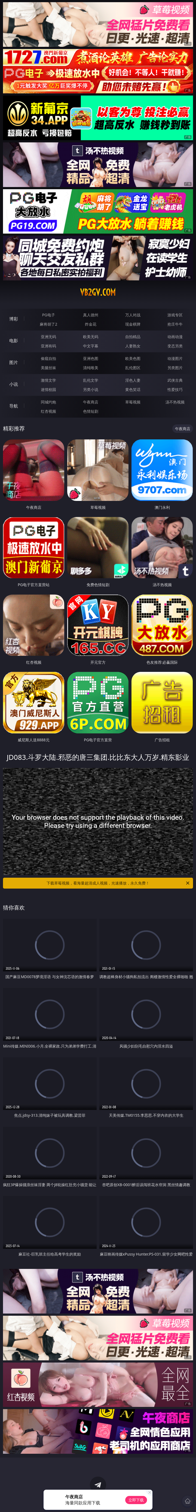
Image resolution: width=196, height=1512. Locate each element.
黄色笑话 (132, 389)
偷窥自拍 (48, 358)
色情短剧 (90, 411)
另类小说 (90, 389)
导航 (13, 406)
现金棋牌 (132, 324)
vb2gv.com (98, 292)
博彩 (13, 319)
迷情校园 (48, 389)
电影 (13, 341)
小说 (13, 384)
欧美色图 (132, 358)
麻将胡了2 (48, 324)
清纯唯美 (90, 367)
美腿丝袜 (48, 367)
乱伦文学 (90, 380)
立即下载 (136, 1499)
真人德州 (90, 314)
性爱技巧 (175, 389)
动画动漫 (175, 336)
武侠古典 (175, 380)
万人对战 (132, 314)
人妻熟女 (132, 345)
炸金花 (90, 324)
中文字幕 (90, 345)
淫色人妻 (132, 380)
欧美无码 (90, 336)
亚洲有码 (48, 345)
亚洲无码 (48, 336)
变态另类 (175, 345)
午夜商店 (90, 402)
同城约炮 (48, 402)
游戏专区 (175, 314)
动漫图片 (175, 358)
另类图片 (175, 367)
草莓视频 (132, 402)
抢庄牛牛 (175, 324)
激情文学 (48, 380)
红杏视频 (48, 411)
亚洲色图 (90, 358)
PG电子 (48, 314)
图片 (13, 362)
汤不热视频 (175, 402)
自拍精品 (132, 336)
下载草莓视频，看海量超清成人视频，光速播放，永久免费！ (118, 883)
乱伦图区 (132, 367)
